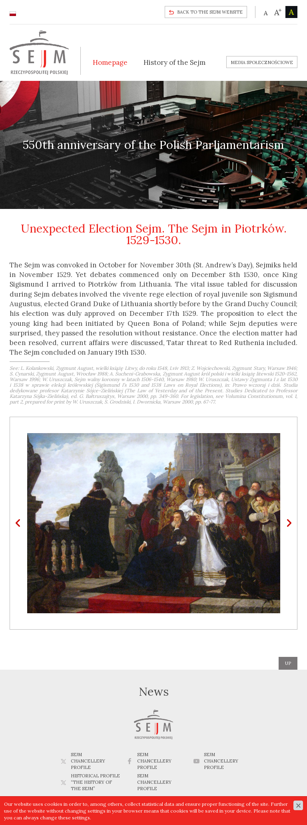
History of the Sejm (174, 62)
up (288, 663)
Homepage (110, 62)
